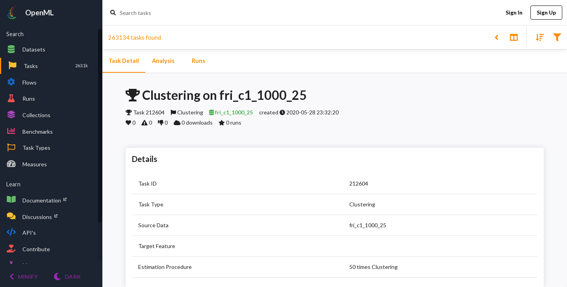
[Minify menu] (23, 276)
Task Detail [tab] (123, 61)
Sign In (513, 13)
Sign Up (546, 13)
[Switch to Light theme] (67, 276)
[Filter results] (557, 37)
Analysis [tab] (163, 61)
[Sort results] (537, 37)
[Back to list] (496, 37)
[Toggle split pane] (514, 37)
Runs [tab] (198, 61)
